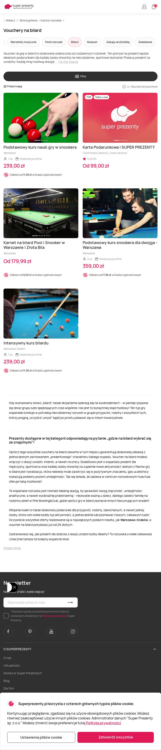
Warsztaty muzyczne (23, 42)
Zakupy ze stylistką (118, 42)
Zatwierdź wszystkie (115, 737)
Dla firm (8, 688)
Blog (6, 681)
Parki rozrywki (53, 42)
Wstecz (10, 20)
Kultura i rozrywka (51, 20)
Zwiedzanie (145, 42)
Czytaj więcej (68, 62)
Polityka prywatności (103, 723)
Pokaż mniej (12, 548)
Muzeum (92, 42)
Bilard (74, 42)
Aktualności (11, 665)
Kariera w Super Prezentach (22, 673)
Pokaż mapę (12, 86)
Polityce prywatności (54, 616)
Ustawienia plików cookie (41, 737)
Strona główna (28, 20)
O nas (7, 658)
